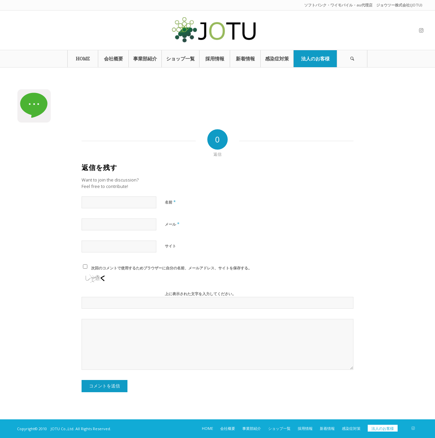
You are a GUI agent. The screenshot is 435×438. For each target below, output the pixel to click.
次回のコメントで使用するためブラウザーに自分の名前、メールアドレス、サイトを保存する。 (171, 267)
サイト (170, 245)
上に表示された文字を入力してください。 (200, 293)
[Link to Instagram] (421, 30)
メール (172, 224)
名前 (170, 202)
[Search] (352, 58)
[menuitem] (82, 58)
